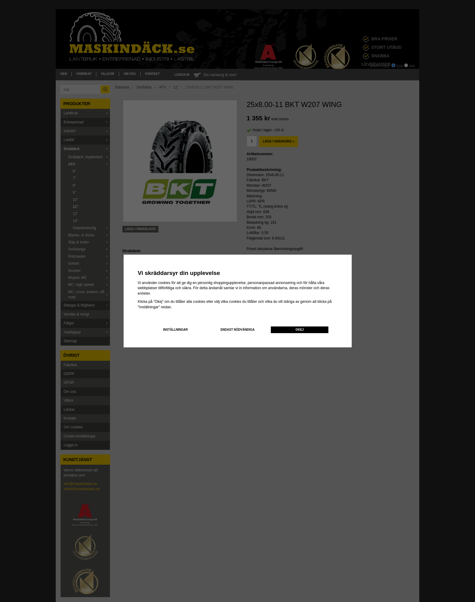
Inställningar (175, 329)
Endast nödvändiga (237, 329)
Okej (299, 329)
